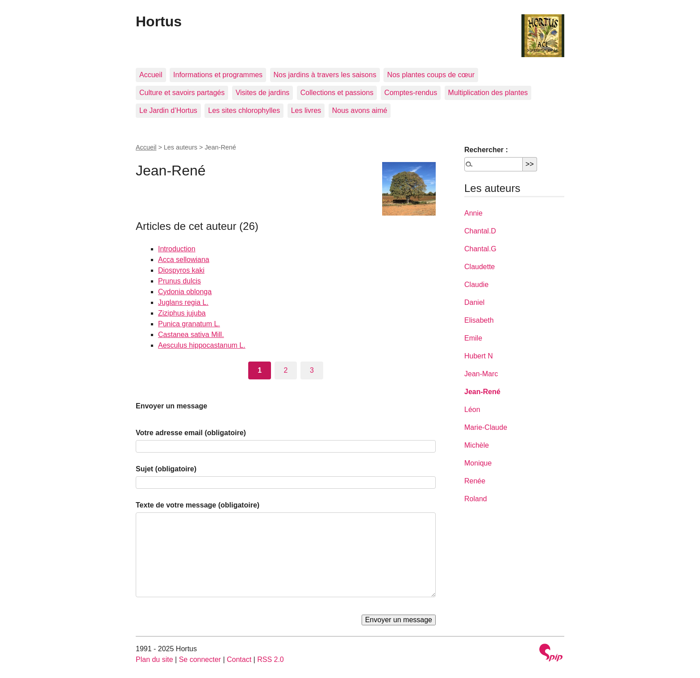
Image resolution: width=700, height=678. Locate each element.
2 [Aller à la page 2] (286, 370)
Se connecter (200, 659)
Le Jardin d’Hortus (168, 110)
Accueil (150, 75)
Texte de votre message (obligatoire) (197, 505)
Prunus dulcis (179, 281)
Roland (475, 499)
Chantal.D (480, 231)
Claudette (479, 266)
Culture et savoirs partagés (182, 92)
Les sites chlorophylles (244, 110)
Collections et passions (337, 92)
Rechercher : (486, 150)
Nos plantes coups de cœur (431, 75)
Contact (239, 659)
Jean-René (482, 391)
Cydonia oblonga (185, 291)
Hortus (159, 21)
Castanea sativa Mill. (191, 334)
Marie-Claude (485, 427)
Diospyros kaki (181, 270)
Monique (478, 463)
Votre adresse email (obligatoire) (191, 433)
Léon (472, 409)
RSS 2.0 (270, 659)
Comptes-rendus (410, 92)
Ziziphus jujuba (182, 313)
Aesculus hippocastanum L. (202, 345)
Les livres (306, 110)
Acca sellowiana (183, 259)
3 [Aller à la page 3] (312, 370)
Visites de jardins (263, 92)
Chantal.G (480, 249)
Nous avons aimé (360, 110)
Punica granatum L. (189, 324)
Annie (473, 213)
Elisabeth (479, 320)
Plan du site (154, 659)
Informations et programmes (217, 75)
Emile (473, 338)
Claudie (476, 284)
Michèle (476, 445)
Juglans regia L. (183, 302)
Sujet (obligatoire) (166, 469)
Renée (474, 481)
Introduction (177, 249)
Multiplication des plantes (488, 92)
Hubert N (478, 356)
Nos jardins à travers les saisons (325, 75)
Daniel (474, 302)
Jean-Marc (481, 374)
